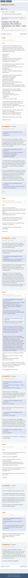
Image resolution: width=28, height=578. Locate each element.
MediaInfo (16, 560)
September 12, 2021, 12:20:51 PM (8, 446)
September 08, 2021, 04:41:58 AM (8, 378)
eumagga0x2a (19, 14)
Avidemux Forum (7, 5)
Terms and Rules (13, 574)
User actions (23, 566)
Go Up (2, 566)
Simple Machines (17, 576)
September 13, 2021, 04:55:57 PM (8, 514)
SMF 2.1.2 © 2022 (10, 576)
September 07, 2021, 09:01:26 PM (8, 200)
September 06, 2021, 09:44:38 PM (8, 128)
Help (8, 574)
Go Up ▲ (18, 574)
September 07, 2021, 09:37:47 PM (8, 240)
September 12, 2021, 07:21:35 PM (8, 487)
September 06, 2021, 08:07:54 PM (8, 40)
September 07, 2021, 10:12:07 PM (8, 294)
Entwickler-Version (6, 143)
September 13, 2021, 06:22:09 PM (8, 546)
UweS (3, 38)
